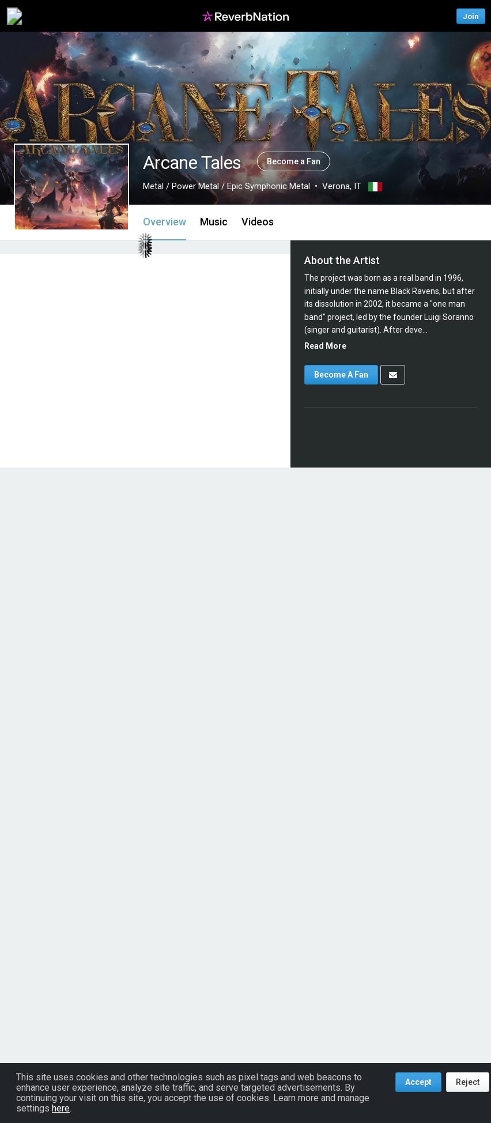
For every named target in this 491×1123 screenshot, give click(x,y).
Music (214, 222)
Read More (325, 346)
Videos (257, 222)
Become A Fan (341, 374)
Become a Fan (293, 161)
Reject (467, 1082)
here (61, 1108)
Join (471, 16)
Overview (164, 222)
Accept (418, 1082)
